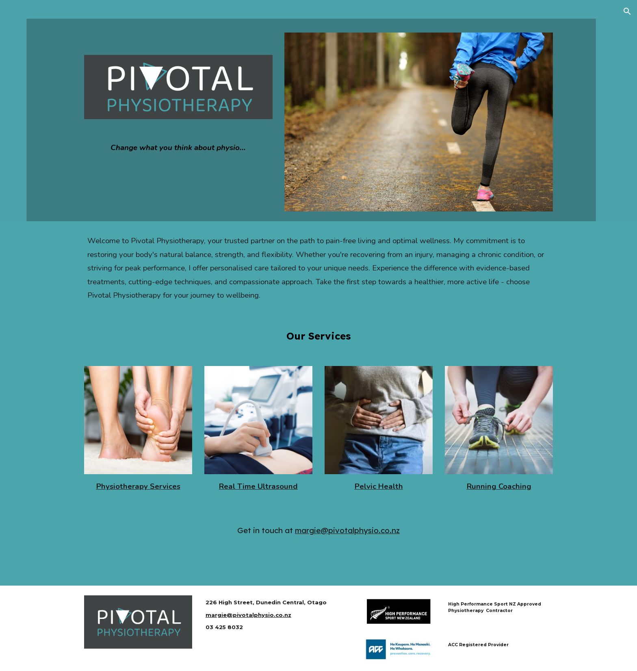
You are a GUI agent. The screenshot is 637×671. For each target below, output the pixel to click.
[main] (178, 148)
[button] (627, 11)
